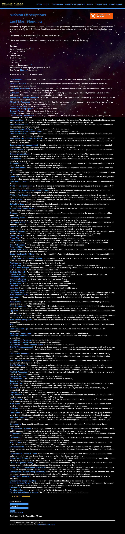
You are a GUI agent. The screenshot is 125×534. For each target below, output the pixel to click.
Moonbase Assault (18, 84)
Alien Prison (15, 404)
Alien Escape (15, 302)
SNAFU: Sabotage (17, 365)
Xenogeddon (15, 424)
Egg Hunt (14, 311)
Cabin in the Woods (18, 277)
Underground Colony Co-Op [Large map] (27, 467)
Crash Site (14, 388)
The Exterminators (18, 168)
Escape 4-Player (17, 247)
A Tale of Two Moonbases (21, 186)
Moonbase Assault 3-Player (21, 129)
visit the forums (42, 524)
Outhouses (14, 93)
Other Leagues (115, 4)
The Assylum (15, 240)
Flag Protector (16, 399)
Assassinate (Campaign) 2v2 (22, 109)
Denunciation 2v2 (17, 163)
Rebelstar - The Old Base (20, 333)
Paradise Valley (16, 490)
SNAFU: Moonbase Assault (21, 347)
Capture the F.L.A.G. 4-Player (22, 254)
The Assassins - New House (22, 116)
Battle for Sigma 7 (17, 272)
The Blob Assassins (18, 372)
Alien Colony (15, 442)
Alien (12, 324)
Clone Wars (15, 408)
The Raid (13, 392)
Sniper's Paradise (17, 245)
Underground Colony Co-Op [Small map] (27, 472)
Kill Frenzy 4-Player (18, 281)
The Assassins (16, 79)
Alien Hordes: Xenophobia (21, 320)
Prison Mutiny (16, 236)
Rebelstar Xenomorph (19, 329)
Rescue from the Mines (20, 154)
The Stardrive (15, 263)
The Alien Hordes (17, 293)
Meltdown (14, 227)
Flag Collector (16, 395)
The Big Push (15, 274)
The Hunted (15, 488)
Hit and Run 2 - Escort (19, 342)
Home (39, 4)
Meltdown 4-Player (18, 231)
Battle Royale (15, 283)
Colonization (15, 433)
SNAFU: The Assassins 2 (20, 361)
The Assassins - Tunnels (20, 429)
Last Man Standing (18, 279)
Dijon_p (23, 70)
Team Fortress (16, 199)
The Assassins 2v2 (18, 106)
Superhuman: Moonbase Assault (24, 145)
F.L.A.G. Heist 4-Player (19, 268)
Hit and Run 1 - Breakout (20, 340)
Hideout (13, 113)
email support (51, 524)
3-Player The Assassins (20, 102)
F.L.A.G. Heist (15, 265)
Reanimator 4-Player (18, 417)
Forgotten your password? (16, 512)
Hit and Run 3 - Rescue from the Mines (26, 345)
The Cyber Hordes (17, 290)
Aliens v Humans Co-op (20, 483)
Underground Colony (19, 458)
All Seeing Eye (16, 383)
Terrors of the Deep (18, 376)
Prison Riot (14, 238)
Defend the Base (17, 204)
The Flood (14, 286)
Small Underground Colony (21, 463)
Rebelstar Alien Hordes (20, 336)
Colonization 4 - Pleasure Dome (23, 454)
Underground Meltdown (20, 476)
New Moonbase (16, 150)
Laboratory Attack (17, 218)
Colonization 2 (16, 438)
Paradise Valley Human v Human (24, 492)
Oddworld (14, 381)
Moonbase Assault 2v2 (19, 125)
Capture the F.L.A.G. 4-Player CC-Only (26, 258)
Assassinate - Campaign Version (24, 97)
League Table (101, 4)
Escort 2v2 (14, 177)
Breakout (14, 213)
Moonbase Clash (17, 120)
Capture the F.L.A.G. (18, 249)
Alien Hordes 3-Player (19, 295)
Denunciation (15, 159)
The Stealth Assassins (19, 88)
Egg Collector (15, 315)
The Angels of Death (18, 181)
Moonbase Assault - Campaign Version (26, 131)
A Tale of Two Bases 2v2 (20, 195)
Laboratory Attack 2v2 (19, 222)
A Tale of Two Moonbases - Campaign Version (29, 190)
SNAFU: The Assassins (20, 354)
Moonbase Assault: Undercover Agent (26, 138)
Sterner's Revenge (18, 111)
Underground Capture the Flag (23, 481)
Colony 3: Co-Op (17, 447)
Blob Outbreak (16, 379)
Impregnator (15, 297)
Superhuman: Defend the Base (23, 209)
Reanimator (15, 413)
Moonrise (14, 288)
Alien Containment (18, 306)
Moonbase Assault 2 (18, 134)
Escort (12, 172)
